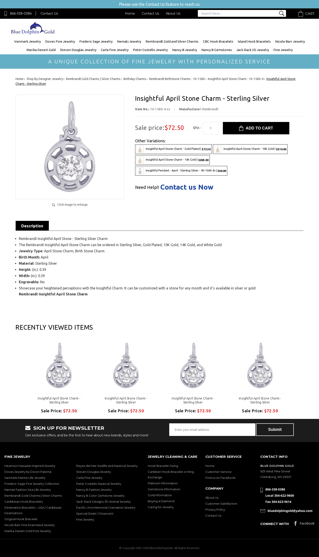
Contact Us (49, 13)
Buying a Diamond (161, 501)
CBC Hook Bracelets (218, 41)
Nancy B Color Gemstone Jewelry (100, 495)
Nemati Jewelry (129, 41)
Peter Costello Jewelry (150, 50)
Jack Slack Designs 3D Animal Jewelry (103, 501)
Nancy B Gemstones (216, 50)
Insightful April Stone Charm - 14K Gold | (172, 159)
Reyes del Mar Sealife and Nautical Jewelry (107, 466)
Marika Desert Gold (41, 50)
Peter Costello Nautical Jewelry (98, 483)
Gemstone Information (164, 489)
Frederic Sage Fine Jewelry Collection (31, 483)
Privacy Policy (215, 509)
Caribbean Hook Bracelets (23, 501)
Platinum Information (163, 483)
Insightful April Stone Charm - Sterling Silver (59, 400)
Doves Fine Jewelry (60, 41)
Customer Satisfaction (221, 503)
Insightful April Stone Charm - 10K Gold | (250, 149)
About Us (173, 13)
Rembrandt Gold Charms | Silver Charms (33, 495)
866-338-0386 (21, 13)
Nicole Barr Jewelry (290, 41)
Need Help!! (147, 187)
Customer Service (218, 471)
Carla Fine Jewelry (114, 50)
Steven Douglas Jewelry (78, 50)
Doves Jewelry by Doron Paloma (27, 471)
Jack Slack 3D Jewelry (252, 50)
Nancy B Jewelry (184, 50)
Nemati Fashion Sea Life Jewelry (27, 489)
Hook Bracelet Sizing (163, 466)
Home (130, 13)
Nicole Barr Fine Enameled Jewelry (29, 525)
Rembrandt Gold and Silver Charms (172, 41)
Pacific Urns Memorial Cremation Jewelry (105, 507)
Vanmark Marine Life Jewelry (24, 477)
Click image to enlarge (72, 204)
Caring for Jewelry (161, 507)
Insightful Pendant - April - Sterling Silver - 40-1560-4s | (181, 170)
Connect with (274, 524)
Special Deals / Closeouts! (94, 513)
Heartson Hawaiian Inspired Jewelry (29, 466)
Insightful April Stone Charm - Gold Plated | (173, 149)
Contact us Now (186, 186)
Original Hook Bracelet (20, 519)
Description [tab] (32, 226)
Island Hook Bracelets (254, 41)
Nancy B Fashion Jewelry (94, 489)
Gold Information (160, 495)
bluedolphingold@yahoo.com (290, 511)
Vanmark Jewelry (27, 41)
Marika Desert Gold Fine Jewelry (27, 531)
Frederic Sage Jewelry (96, 41)
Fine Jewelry (283, 50)
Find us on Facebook (220, 477)
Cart (310, 13)
